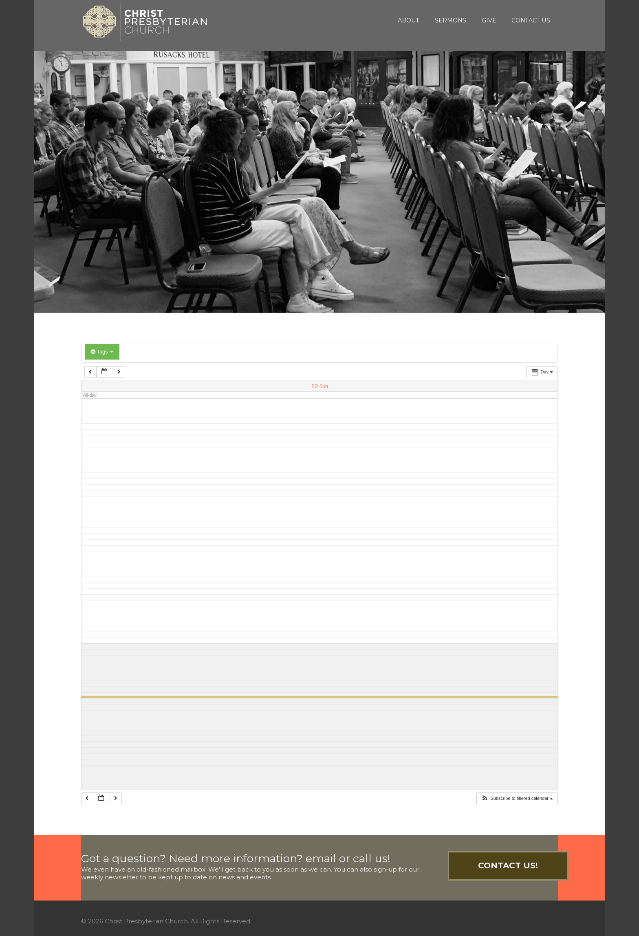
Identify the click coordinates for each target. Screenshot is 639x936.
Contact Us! (508, 865)
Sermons (450, 20)
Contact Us (530, 20)
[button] (517, 798)
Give (489, 20)
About (408, 20)
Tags (102, 352)
